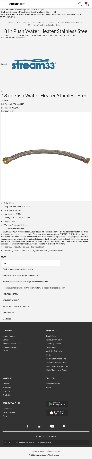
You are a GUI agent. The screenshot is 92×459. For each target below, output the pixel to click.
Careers (6, 339)
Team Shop (51, 347)
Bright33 (6, 395)
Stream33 (7, 383)
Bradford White (53, 383)
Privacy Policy (54, 451)
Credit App (51, 336)
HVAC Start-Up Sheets (56, 358)
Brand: (30, 64)
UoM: (3, 257)
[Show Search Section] (80, 4)
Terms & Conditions (40, 451)
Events (5, 416)
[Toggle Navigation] (4, 4)
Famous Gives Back (11, 343)
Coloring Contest (53, 343)
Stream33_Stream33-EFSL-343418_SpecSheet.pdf (33, 250)
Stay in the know (46, 436)
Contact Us (7, 408)
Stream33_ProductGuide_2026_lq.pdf (24, 246)
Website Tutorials (54, 351)
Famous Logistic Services (57, 366)
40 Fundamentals (10, 347)
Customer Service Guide (56, 362)
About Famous (9, 336)
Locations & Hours (11, 412)
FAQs (48, 355)
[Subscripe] (85, 442)
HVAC (49, 387)
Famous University (54, 339)
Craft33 (6, 391)
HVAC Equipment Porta (56, 370)
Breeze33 (7, 387)
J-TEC (5, 351)
